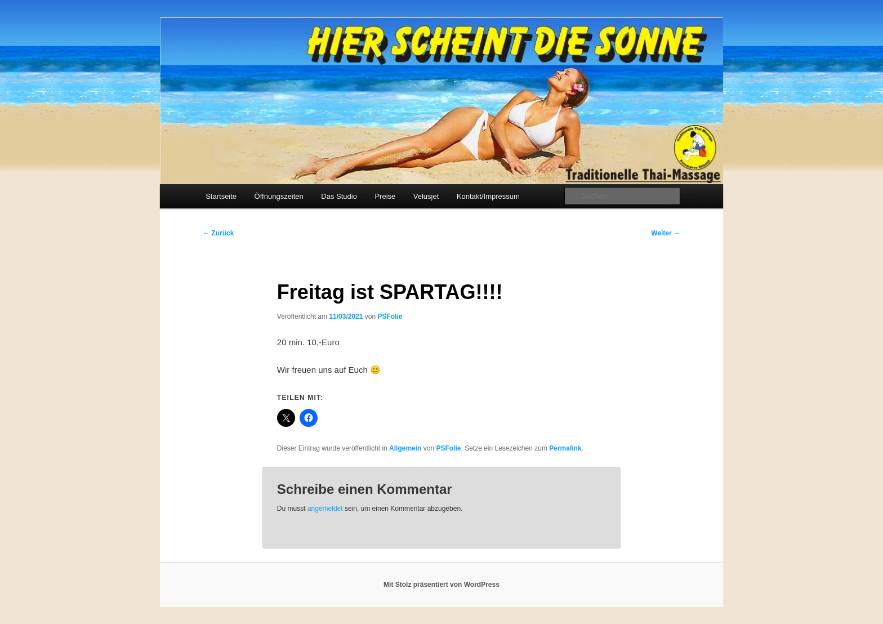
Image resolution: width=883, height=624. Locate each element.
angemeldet (325, 508)
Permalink (565, 448)
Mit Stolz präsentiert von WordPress (441, 585)
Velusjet (426, 196)
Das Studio (339, 196)
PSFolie (389, 316)
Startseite (221, 196)
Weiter (665, 233)
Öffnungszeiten (279, 196)
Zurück (218, 233)
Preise (384, 196)
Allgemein (405, 448)
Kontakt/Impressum (488, 196)
